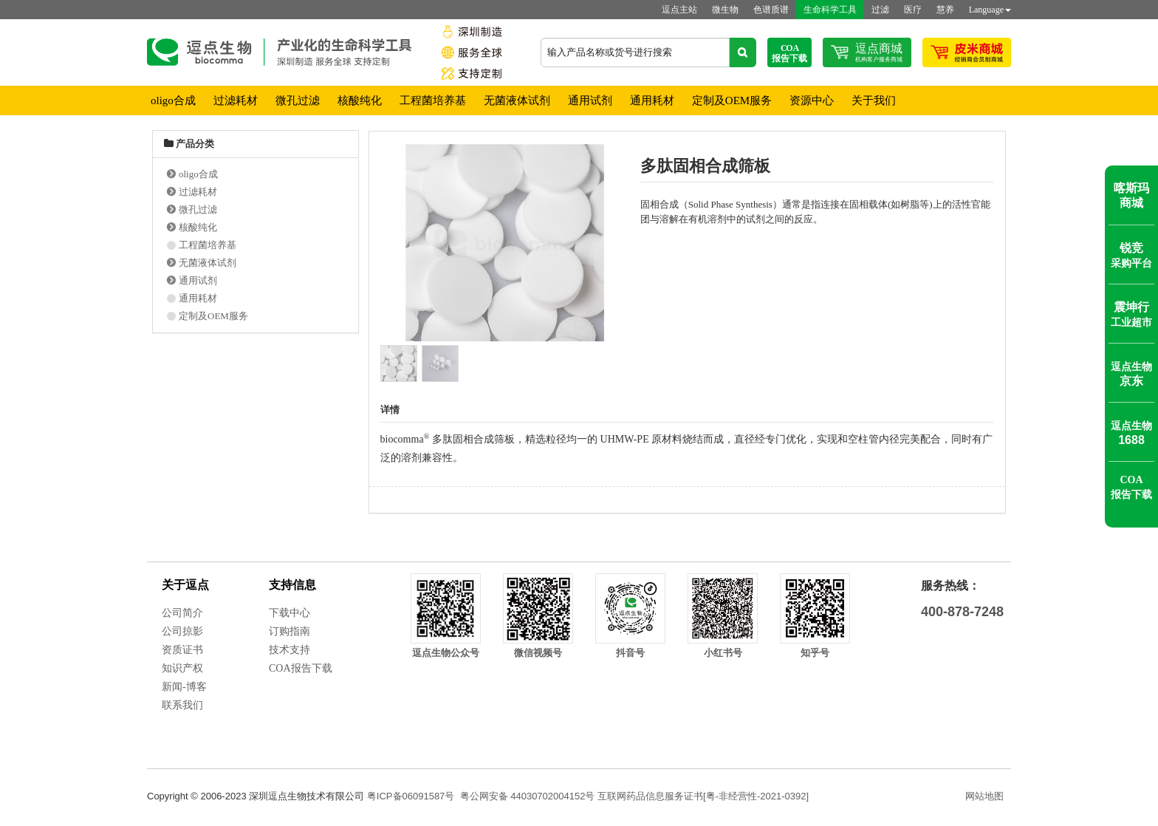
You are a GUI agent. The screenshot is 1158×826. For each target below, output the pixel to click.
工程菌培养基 (433, 100)
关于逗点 (185, 584)
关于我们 (874, 100)
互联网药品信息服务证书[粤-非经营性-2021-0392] (703, 796)
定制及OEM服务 (732, 100)
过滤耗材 (235, 100)
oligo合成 (173, 100)
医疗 (913, 9)
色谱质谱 (771, 9)
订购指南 (289, 631)
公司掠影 (182, 631)
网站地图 (984, 796)
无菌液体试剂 (517, 100)
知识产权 (182, 668)
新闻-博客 (184, 686)
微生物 (725, 9)
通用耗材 (652, 100)
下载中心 (289, 612)
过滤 (880, 9)
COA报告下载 (300, 668)
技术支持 (289, 649)
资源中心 (811, 100)
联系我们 (182, 705)
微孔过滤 (297, 100)
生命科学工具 (830, 9)
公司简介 (182, 612)
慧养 (945, 9)
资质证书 (182, 649)
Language (990, 9)
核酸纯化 (360, 100)
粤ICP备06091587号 (411, 796)
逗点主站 (679, 9)
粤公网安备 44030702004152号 (527, 796)
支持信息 (292, 584)
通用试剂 (590, 100)
